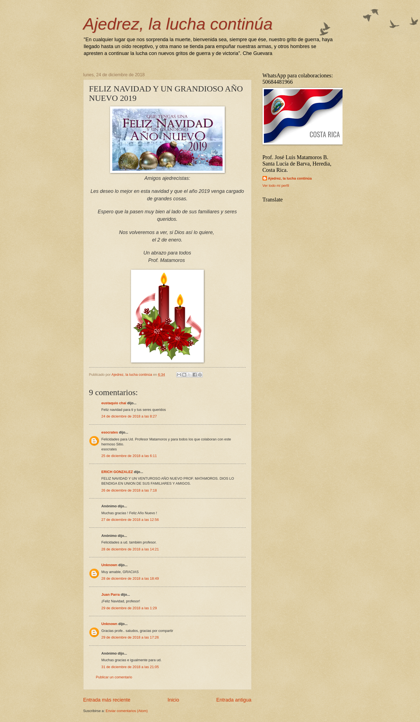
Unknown (109, 565)
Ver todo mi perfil (276, 185)
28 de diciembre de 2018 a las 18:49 (130, 578)
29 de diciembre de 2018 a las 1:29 (129, 608)
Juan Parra (110, 594)
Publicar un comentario (114, 677)
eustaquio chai (113, 403)
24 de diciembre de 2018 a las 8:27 (129, 416)
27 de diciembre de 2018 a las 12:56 (130, 520)
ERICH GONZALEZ (117, 472)
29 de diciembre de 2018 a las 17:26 (130, 637)
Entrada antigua (233, 700)
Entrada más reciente (106, 700)
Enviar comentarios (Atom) (127, 711)
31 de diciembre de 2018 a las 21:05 (130, 667)
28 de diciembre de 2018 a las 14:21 (130, 549)
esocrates (109, 432)
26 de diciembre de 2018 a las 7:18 (129, 490)
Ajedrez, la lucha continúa (178, 24)
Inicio (173, 700)
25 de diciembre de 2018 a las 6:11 (129, 456)
